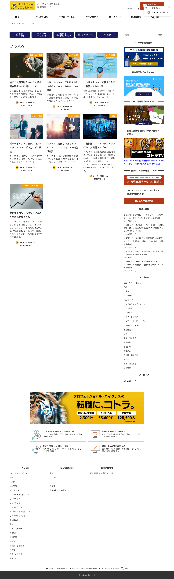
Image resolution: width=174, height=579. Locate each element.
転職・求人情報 (130, 363)
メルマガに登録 (144, 200)
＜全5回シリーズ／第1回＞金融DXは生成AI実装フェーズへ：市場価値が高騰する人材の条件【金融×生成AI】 (144, 241)
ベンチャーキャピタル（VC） (135, 321)
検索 (160, 34)
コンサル (53, 477)
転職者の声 (92, 568)
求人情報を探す (62, 568)
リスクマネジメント (132, 325)
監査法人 (127, 351)
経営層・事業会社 (131, 355)
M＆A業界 (128, 295)
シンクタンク (129, 312)
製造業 (126, 359)
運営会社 (115, 568)
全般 (125, 334)
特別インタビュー (77, 568)
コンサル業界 (129, 308)
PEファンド (128, 300)
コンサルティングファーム (134, 304)
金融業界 (127, 368)
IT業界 (126, 291)
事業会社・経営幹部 (58, 490)
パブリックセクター (132, 317)
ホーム (50, 568)
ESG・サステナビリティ (133, 283)
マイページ (104, 568)
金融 (51, 473)
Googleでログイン (160, 12)
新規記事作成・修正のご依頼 (101, 473)
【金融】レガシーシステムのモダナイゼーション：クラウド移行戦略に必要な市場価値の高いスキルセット (143, 264)
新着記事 (127, 347)
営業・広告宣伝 (130, 338)
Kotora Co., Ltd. (88, 575)
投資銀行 (127, 342)
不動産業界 (128, 329)
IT (51, 482)
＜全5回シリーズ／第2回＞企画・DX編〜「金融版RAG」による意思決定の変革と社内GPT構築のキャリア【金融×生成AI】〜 (144, 228)
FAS (125, 287)
